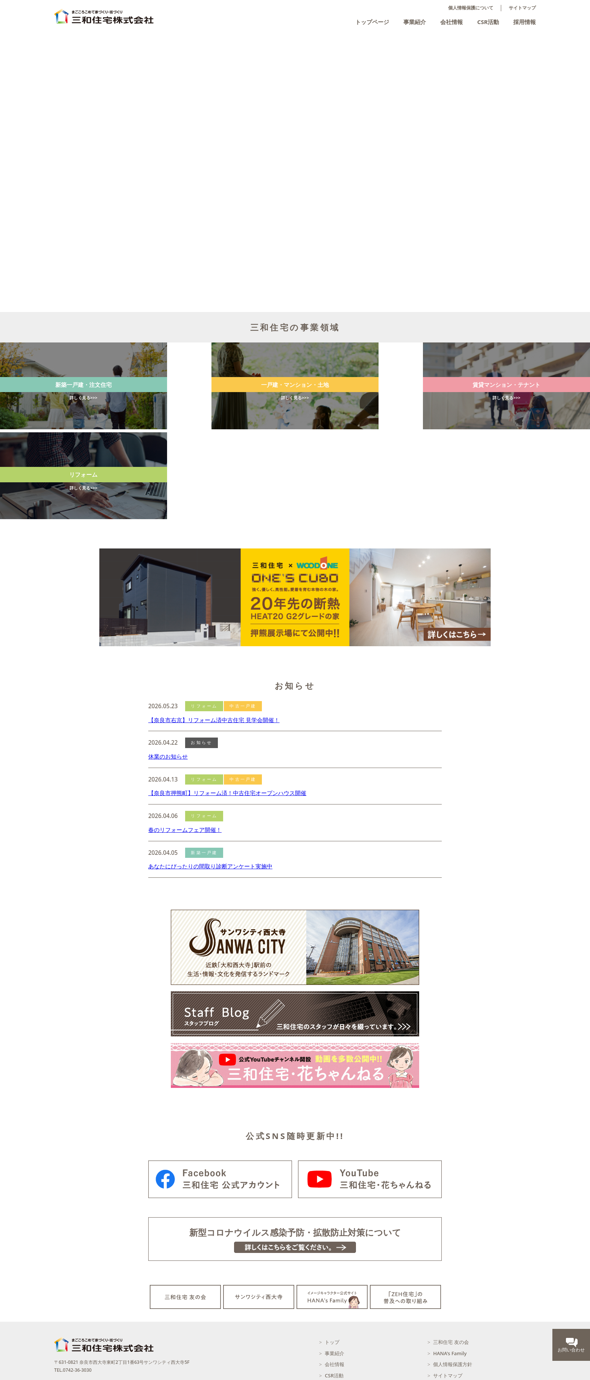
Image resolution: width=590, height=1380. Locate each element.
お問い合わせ (447, 1300)
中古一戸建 (243, 620)
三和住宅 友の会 (450, 1256)
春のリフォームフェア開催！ (185, 744)
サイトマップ (522, 8)
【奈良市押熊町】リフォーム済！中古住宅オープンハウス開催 (227, 707)
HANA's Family (450, 1267)
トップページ (372, 22)
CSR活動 (488, 22)
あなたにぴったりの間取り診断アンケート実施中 (210, 780)
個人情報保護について (470, 8)
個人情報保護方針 (452, 1278)
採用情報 (524, 22)
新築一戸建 (204, 767)
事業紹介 (414, 22)
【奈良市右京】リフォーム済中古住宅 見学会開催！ (214, 634)
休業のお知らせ (168, 670)
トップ (332, 1256)
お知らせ (201, 656)
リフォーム (204, 620)
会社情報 (451, 22)
